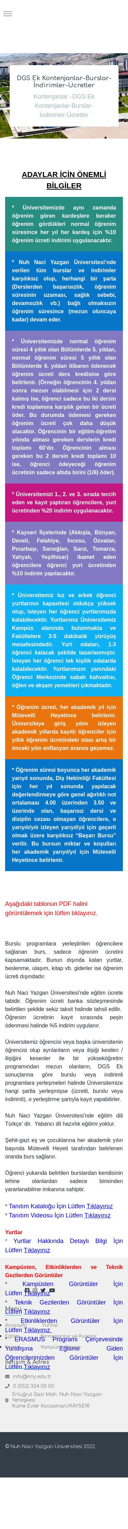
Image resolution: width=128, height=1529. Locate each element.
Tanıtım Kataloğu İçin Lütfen (62, 1206)
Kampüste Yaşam (61, 1347)
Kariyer (13, 1347)
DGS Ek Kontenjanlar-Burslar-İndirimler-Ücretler (65, 105)
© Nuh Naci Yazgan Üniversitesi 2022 (50, 1446)
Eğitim (12, 1336)
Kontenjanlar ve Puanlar (69, 1336)
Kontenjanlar (50, 96)
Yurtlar (50, 1325)
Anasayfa (16, 1325)
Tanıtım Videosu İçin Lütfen (60, 1215)
